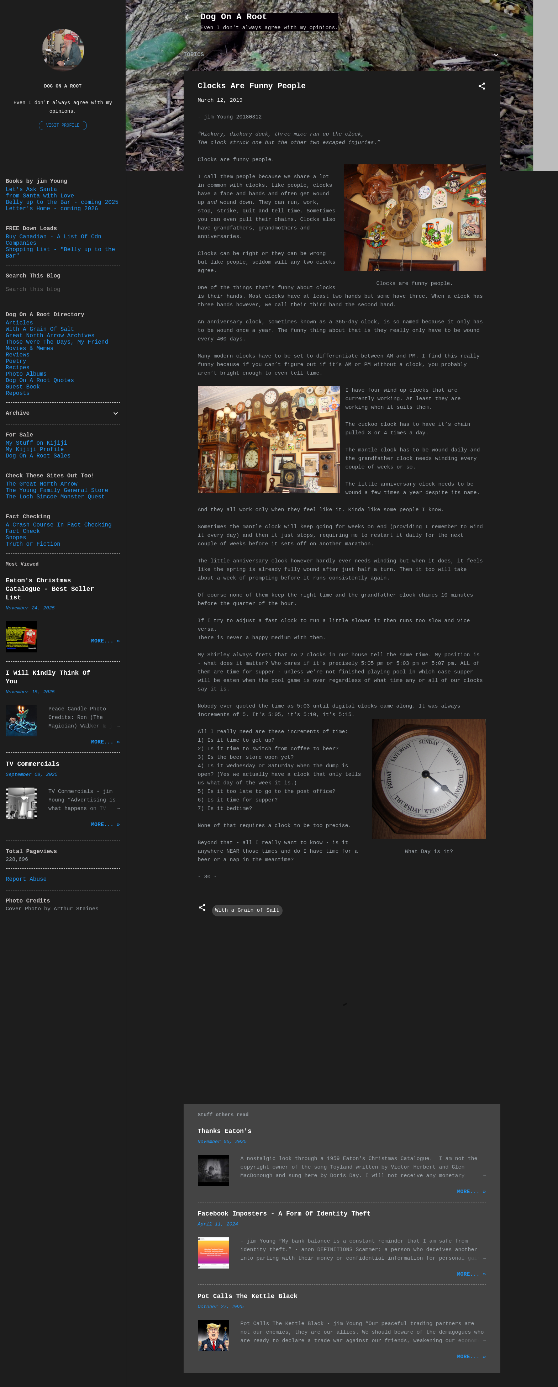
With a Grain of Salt (247, 910)
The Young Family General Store (57, 490)
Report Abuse (26, 879)
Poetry (16, 361)
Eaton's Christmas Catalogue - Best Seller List (50, 589)
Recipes (18, 368)
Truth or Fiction (33, 544)
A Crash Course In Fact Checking (59, 525)
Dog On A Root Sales (38, 456)
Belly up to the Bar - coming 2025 (62, 202)
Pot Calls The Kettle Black (248, 1296)
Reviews (18, 355)
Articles (19, 323)
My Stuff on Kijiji (36, 443)
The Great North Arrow (42, 484)
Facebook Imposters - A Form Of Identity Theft (284, 1213)
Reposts (18, 393)
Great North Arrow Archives (50, 336)
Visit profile (63, 125)
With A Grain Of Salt (40, 329)
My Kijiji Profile (35, 449)
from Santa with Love (40, 196)
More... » (471, 1192)
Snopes (16, 538)
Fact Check (23, 531)
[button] (482, 88)
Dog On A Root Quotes (40, 380)
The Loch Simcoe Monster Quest (55, 497)
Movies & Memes (29, 348)
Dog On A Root (234, 17)
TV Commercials (32, 764)
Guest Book (23, 387)
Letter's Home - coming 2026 (52, 209)
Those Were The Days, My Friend (57, 342)
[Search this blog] (63, 289)
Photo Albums (26, 374)
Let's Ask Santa (31, 189)
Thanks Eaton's (225, 1131)
